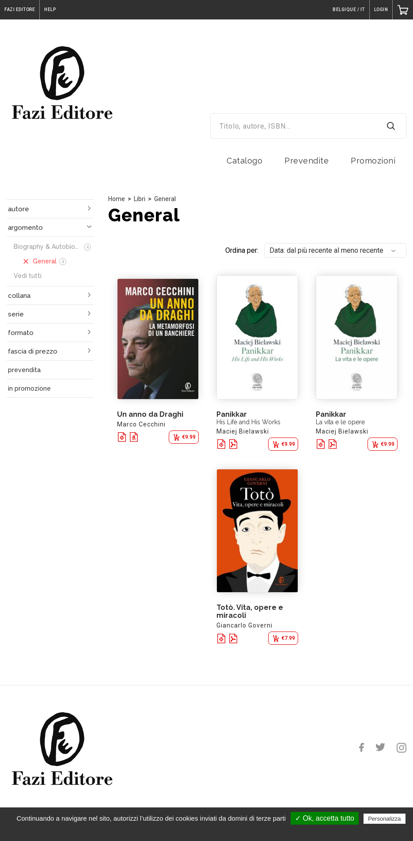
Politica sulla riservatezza (211, 830)
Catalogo (244, 160)
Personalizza (384, 818)
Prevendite (306, 160)
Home (116, 198)
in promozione (29, 388)
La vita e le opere (340, 422)
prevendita (24, 369)
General (165, 198)
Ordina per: (241, 250)
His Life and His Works (248, 422)
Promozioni (373, 160)
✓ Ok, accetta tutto (324, 818)
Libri (139, 198)
